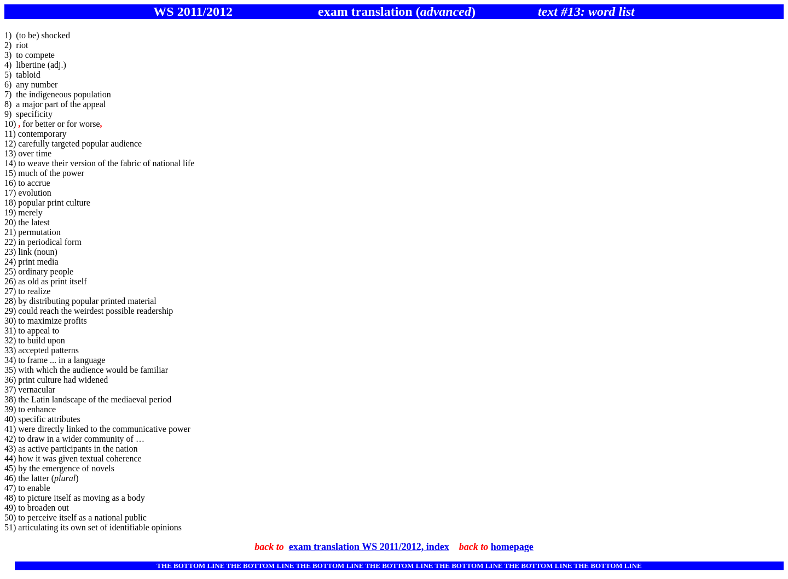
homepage (512, 546)
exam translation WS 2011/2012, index (369, 546)
